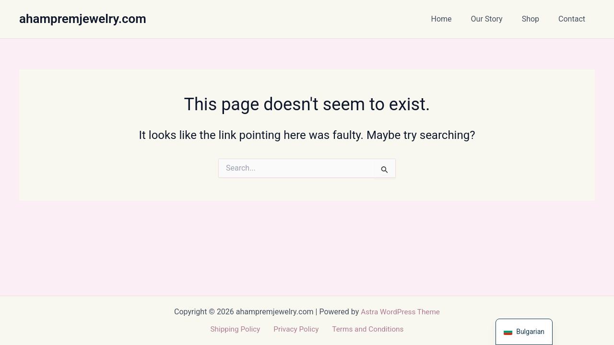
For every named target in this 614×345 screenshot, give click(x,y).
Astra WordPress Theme (400, 311)
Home (455, 18)
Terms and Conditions (364, 329)
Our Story (496, 18)
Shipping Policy (238, 329)
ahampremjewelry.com (82, 19)
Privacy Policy (295, 329)
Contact (573, 18)
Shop (536, 18)
